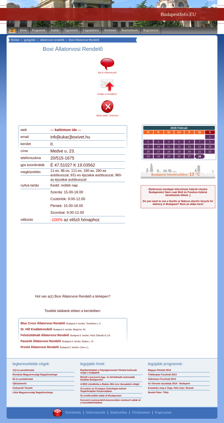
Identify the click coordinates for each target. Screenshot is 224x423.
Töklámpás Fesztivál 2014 (162, 374)
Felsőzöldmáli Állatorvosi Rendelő (45, 335)
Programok (38, 30)
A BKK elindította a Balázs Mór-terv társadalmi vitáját (109, 384)
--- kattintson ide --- (65, 130)
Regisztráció (150, 30)
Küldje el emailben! (107, 94)
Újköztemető (19, 383)
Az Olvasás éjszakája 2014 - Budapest (169, 383)
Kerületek (110, 30)
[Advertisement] (56, 90)
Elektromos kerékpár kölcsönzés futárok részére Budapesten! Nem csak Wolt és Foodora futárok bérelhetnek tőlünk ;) (178, 192)
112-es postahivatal (23, 370)
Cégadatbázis (91, 30)
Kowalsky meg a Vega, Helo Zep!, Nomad (171, 388)
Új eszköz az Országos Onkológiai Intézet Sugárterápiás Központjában (103, 389)
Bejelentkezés (130, 30)
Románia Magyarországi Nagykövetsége (35, 374)
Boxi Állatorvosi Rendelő (84, 39)
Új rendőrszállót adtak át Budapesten (101, 395)
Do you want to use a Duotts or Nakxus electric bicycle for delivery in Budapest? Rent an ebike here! (178, 203)
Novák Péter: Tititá (158, 392)
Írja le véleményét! (107, 72)
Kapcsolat (163, 412)
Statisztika (118, 412)
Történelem (141, 412)
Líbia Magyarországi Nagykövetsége (33, 392)
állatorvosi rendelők (52, 39)
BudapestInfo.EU (178, 14)
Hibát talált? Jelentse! (107, 115)
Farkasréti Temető (23, 388)
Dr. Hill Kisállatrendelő (36, 329)
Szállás (55, 30)
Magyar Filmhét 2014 (159, 370)
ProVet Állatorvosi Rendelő (40, 347)
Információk (95, 412)
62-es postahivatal (23, 379)
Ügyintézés (71, 30)
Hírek (23, 30)
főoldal (15, 39)
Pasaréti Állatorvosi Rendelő (41, 341)
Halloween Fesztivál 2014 (162, 379)
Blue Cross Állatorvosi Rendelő (43, 323)
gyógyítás (30, 39)
